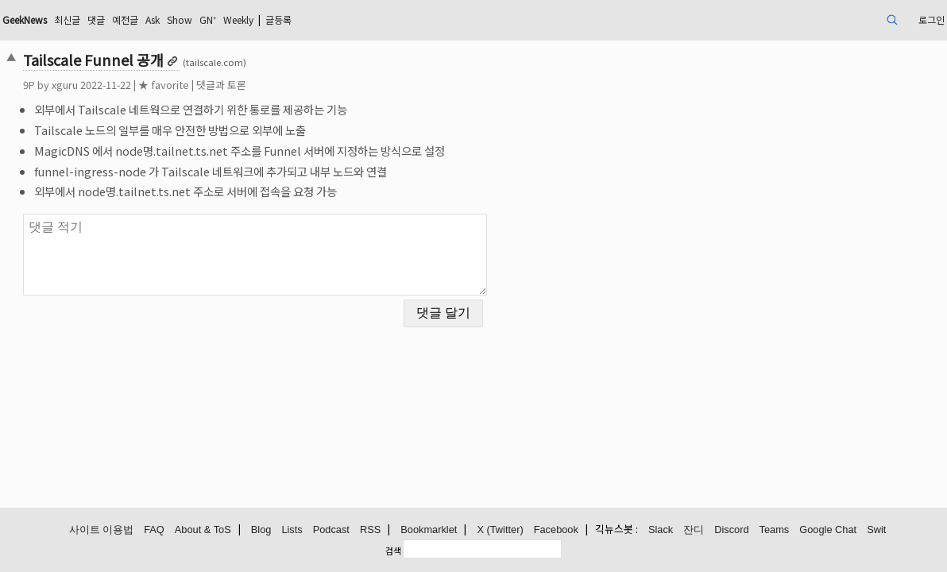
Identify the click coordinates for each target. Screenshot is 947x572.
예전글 (242, 19)
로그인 (834, 19)
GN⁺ (339, 19)
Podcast (331, 530)
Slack (660, 530)
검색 (393, 550)
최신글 (176, 19)
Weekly (376, 19)
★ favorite (254, 84)
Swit (876, 530)
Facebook (556, 530)
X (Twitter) (500, 530)
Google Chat (827, 530)
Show (307, 19)
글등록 (425, 19)
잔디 (693, 530)
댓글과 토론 (312, 84)
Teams (775, 530)
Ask (274, 19)
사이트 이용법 (101, 530)
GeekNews (125, 19)
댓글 (209, 19)
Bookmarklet (428, 530)
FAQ (154, 530)
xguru (155, 84)
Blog (261, 530)
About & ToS (203, 530)
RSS (370, 530)
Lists (291, 530)
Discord (731, 530)
